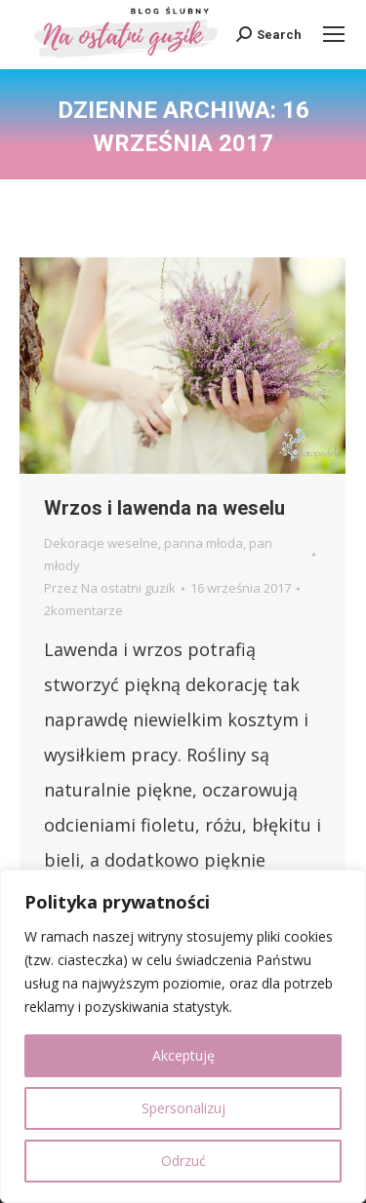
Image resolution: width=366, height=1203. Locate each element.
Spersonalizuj (183, 1108)
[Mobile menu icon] (333, 34)
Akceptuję (183, 1055)
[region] (183, 1036)
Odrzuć (183, 1160)
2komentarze (83, 610)
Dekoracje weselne (101, 543)
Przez (110, 588)
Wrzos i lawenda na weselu (164, 508)
